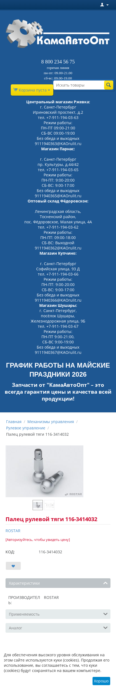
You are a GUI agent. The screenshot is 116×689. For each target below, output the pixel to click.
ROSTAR (13, 530)
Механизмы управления (50, 421)
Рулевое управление (25, 427)
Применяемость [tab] (58, 614)
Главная (14, 421)
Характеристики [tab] (58, 583)
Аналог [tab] (58, 627)
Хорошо (101, 681)
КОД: (10, 551)
